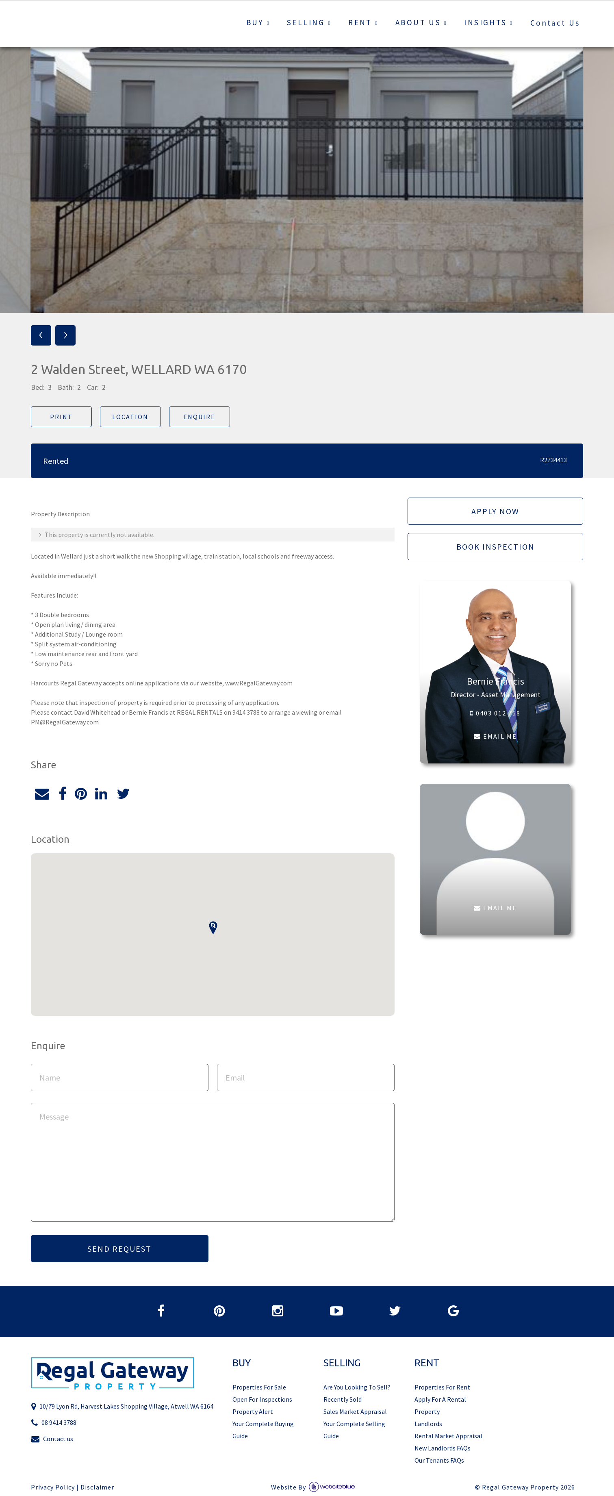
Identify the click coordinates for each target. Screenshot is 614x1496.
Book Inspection (495, 546)
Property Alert (252, 1411)
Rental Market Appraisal (448, 1436)
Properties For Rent (442, 1387)
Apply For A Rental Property (440, 1405)
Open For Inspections (262, 1399)
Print (61, 417)
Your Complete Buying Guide (263, 1430)
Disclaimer (97, 1487)
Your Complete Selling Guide (354, 1430)
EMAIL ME (495, 736)
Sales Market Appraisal (355, 1411)
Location (130, 417)
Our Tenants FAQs (439, 1460)
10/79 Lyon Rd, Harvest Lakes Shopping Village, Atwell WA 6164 (122, 1406)
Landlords (428, 1424)
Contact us (52, 1439)
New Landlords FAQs (442, 1448)
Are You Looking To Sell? (357, 1387)
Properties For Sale (259, 1387)
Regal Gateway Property (528, 1487)
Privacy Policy (53, 1487)
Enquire (199, 417)
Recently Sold (342, 1399)
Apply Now (495, 511)
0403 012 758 (495, 713)
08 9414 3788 (53, 1422)
